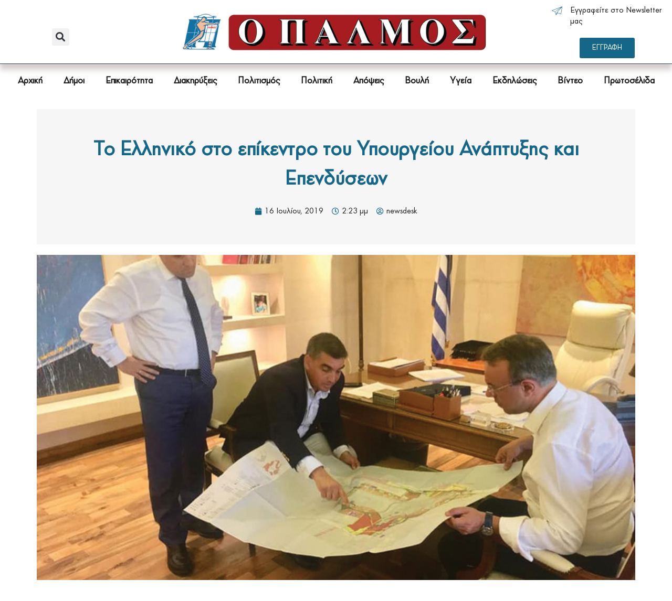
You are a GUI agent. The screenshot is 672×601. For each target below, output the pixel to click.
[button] (60, 37)
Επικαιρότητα (129, 81)
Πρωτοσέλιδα (629, 81)
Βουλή (417, 81)
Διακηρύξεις (195, 81)
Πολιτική (316, 81)
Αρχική (30, 81)
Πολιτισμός (259, 81)
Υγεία (460, 81)
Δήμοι (74, 81)
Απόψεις (368, 81)
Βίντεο (570, 81)
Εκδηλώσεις (514, 81)
